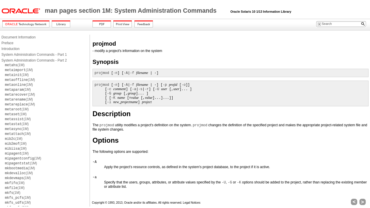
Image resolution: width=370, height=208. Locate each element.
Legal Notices (192, 202)
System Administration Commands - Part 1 (34, 55)
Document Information (18, 37)
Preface (7, 43)
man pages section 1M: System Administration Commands (131, 10)
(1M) (15, 65)
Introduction (10, 49)
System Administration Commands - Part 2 (34, 60)
